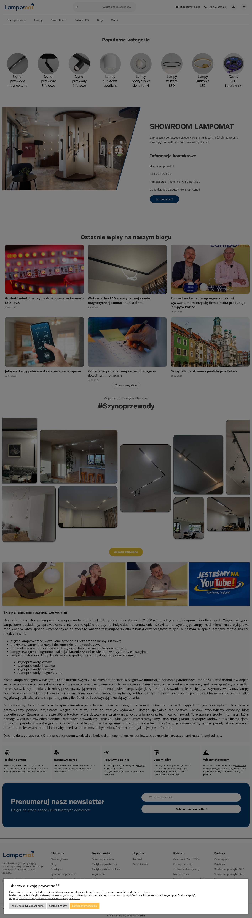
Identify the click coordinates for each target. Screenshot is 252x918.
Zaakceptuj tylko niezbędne (28, 905)
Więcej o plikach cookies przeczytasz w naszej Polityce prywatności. (44, 898)
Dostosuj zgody (58, 905)
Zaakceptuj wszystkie (84, 905)
